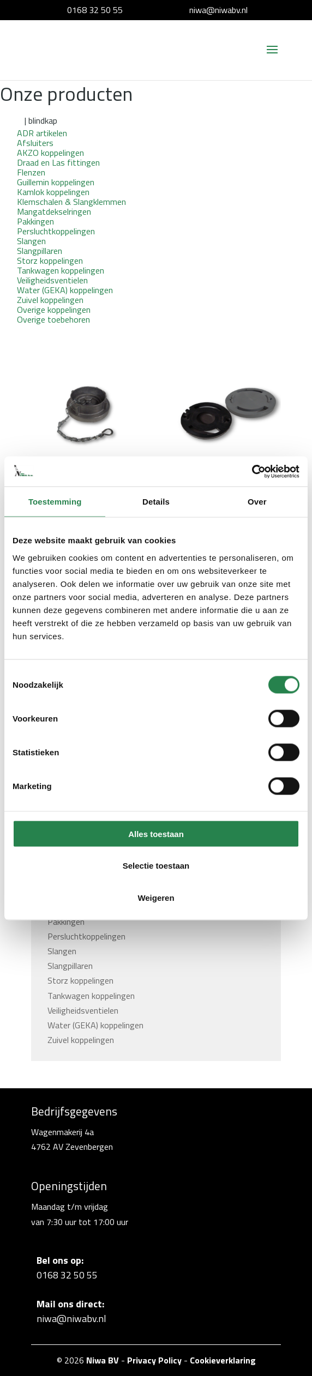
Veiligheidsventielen (82, 1010)
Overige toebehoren (53, 319)
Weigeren (155, 897)
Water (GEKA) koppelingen (95, 1025)
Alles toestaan (156, 833)
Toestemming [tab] (55, 501)
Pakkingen (66, 921)
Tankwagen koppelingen (91, 995)
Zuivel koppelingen (80, 1039)
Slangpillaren (70, 965)
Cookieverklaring (223, 1360)
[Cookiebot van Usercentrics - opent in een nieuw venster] (251, 471)
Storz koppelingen (80, 980)
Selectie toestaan (156, 865)
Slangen (61, 950)
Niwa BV (102, 1360)
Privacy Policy (154, 1360)
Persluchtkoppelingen (86, 936)
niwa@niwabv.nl (218, 9)
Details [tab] (156, 501)
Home (11, 120)
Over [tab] (257, 501)
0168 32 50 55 (95, 9)
